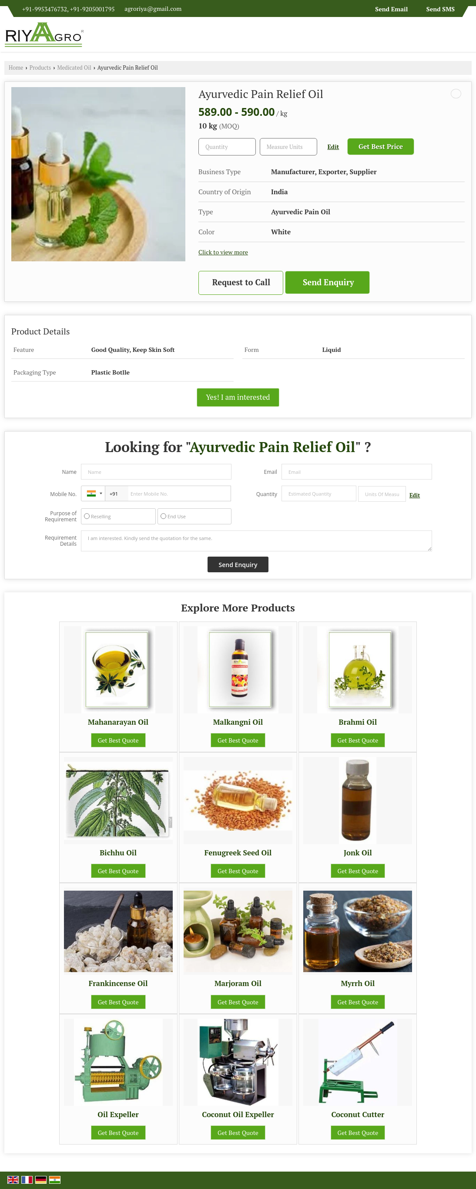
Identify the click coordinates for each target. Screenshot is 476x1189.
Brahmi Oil (358, 722)
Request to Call (241, 282)
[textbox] (288, 146)
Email (270, 472)
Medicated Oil (74, 67)
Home (16, 67)
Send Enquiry (328, 282)
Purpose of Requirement (61, 516)
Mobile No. (63, 494)
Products (40, 67)
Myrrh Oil (358, 983)
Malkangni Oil (238, 722)
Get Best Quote (118, 740)
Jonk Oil (358, 853)
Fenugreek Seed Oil (238, 853)
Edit (333, 147)
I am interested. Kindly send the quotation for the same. (256, 540)
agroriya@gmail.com (152, 8)
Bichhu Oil (118, 853)
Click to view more (223, 252)
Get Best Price (381, 146)
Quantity (266, 494)
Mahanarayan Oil (118, 722)
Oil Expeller (117, 1114)
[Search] (466, 37)
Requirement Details (61, 541)
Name (69, 472)
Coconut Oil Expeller (238, 1114)
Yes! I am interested (238, 397)
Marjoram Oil (238, 983)
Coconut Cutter (358, 1114)
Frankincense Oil (118, 983)
